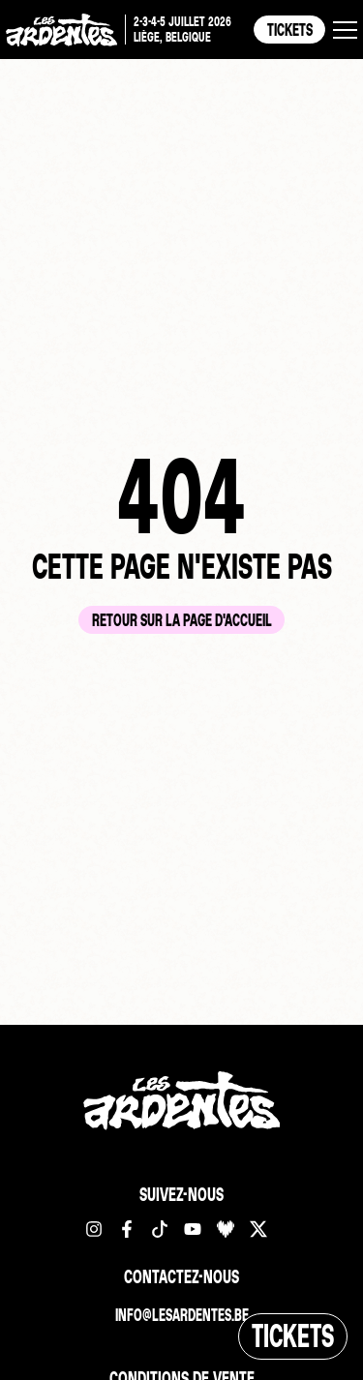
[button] (345, 30)
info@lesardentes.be (182, 1314)
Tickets (290, 29)
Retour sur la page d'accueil (182, 620)
